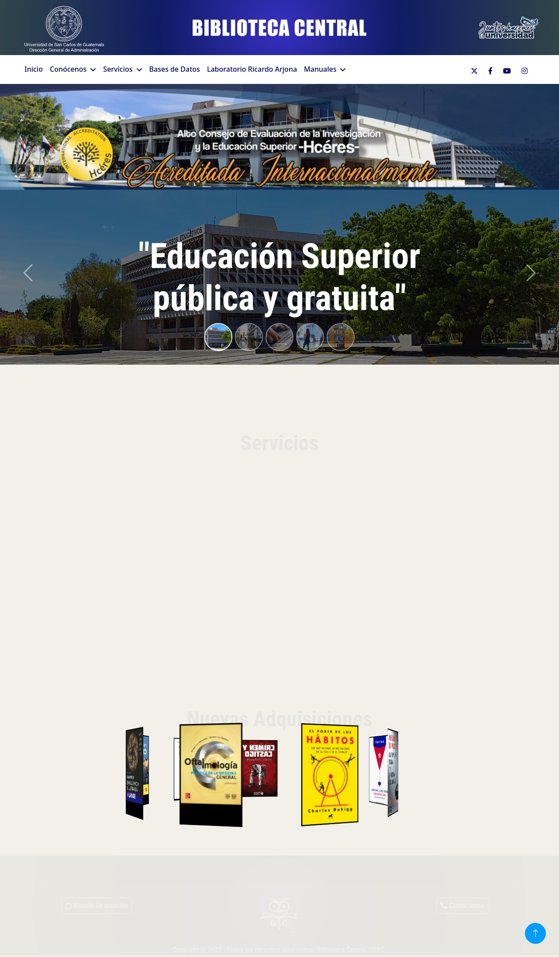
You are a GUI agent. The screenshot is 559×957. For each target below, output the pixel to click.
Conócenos (68, 69)
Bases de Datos (174, 69)
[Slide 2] (249, 337)
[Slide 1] (218, 337)
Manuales (320, 69)
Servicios (117, 69)
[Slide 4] (310, 337)
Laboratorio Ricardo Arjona (252, 69)
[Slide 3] (279, 337)
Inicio (33, 69)
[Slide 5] (341, 337)
